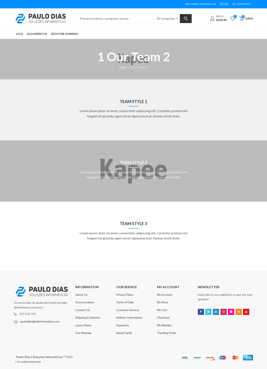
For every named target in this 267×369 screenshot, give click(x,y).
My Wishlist (164, 325)
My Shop (162, 302)
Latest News (83, 325)
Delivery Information (129, 317)
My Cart (162, 310)
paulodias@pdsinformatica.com (40, 321)
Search (186, 18)
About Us (81, 294)
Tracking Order (166, 333)
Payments (122, 325)
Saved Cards (124, 333)
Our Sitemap (83, 333)
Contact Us (82, 310)
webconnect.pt (31, 361)
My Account (164, 294)
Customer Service (127, 310)
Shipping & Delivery (87, 317)
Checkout (163, 317)
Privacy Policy (125, 294)
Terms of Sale (125, 302)
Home (123, 67)
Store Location (84, 302)
